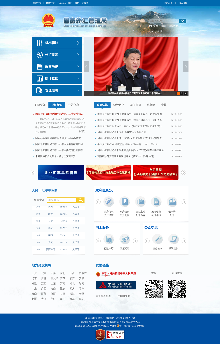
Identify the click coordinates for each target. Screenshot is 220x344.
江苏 (62, 278)
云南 (34, 293)
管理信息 (51, 90)
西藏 (43, 293)
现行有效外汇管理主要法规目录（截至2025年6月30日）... (127, 156)
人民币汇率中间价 (45, 190)
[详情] (82, 131)
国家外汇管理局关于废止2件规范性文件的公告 (121, 132)
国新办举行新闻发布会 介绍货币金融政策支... (59, 138)
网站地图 (110, 318)
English (62, 3)
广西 (43, 288)
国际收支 (173, 26)
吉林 (43, 278)
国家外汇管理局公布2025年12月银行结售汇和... (60, 144)
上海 (34, 273)
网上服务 (102, 227)
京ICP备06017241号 (107, 326)
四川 (72, 288)
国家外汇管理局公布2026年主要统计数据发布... (60, 150)
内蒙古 (83, 273)
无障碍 (85, 3)
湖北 (72, 283)
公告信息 (73, 104)
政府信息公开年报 (156, 213)
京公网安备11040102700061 (132, 326)
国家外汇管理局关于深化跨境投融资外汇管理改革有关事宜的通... (131, 150)
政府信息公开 (105, 190)
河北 (62, 273)
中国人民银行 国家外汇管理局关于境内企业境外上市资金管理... (130, 114)
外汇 (182, 26)
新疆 (34, 298)
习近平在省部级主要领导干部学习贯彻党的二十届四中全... (136, 93)
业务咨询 (157, 248)
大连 (43, 298)
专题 (163, 104)
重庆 (62, 288)
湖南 (81, 283)
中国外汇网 (124, 296)
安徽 (81, 278)
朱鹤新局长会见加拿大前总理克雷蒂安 (55, 156)
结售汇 (164, 26)
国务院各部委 (103, 296)
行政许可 (108, 248)
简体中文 (37, 3)
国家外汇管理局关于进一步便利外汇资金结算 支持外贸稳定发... (130, 138)
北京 (43, 273)
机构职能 (51, 43)
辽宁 (34, 278)
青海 (72, 293)
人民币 (158, 31)
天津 (53, 273)
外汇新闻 (51, 55)
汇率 (151, 31)
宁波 (53, 298)
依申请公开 (172, 213)
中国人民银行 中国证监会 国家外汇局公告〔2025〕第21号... (128, 144)
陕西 (53, 293)
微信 (70, 3)
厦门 (62, 298)
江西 (43, 283)
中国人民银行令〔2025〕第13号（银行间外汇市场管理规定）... (130, 126)
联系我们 (89, 318)
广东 (34, 288)
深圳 (81, 298)
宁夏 (81, 293)
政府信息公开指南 (108, 213)
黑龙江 (54, 278)
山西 (72, 273)
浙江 (72, 278)
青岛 (72, 298)
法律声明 (99, 318)
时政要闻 (40, 104)
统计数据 (51, 78)
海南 (53, 288)
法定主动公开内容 (140, 213)
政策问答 (124, 248)
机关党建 (135, 104)
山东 (53, 283)
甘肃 (62, 293)
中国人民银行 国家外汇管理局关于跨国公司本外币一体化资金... (130, 120)
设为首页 (168, 3)
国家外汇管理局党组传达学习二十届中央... (59, 114)
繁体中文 (50, 3)
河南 (62, 283)
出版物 (151, 104)
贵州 (81, 288)
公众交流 (151, 227)
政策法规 (51, 66)
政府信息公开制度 (124, 213)
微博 (77, 3)
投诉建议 (173, 248)
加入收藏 (183, 3)
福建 (34, 283)
